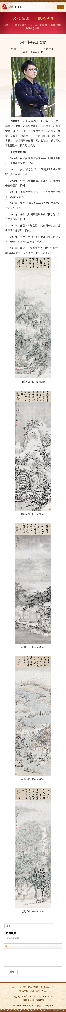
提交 (12, 972)
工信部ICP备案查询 (44, 1005)
